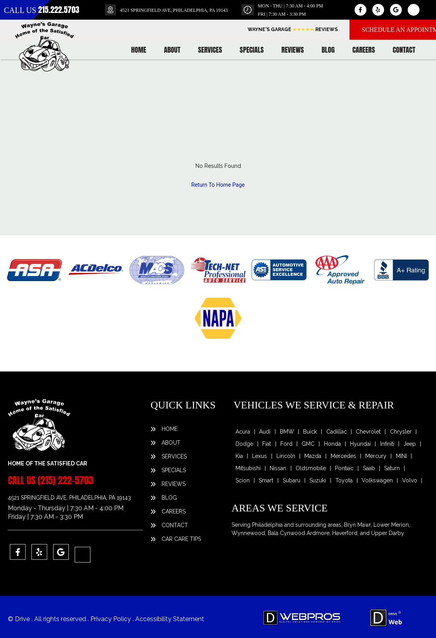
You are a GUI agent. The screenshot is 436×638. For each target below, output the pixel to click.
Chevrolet (368, 431)
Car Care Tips (181, 539)
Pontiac (344, 468)
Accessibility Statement (169, 619)
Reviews (292, 49)
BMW (287, 431)
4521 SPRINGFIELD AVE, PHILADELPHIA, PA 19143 (174, 10)
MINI (401, 456)
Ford (286, 444)
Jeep (409, 444)
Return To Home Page (218, 185)
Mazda (312, 456)
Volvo (409, 480)
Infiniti (387, 444)
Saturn (392, 468)
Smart (266, 480)
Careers (363, 49)
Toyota (344, 480)
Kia (239, 456)
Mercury (375, 456)
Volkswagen (377, 480)
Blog (328, 49)
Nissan (278, 468)
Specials (252, 49)
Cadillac (336, 431)
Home (138, 49)
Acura (242, 431)
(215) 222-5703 (66, 480)
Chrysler (401, 431)
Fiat (266, 444)
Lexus (259, 456)
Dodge (244, 444)
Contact (404, 49)
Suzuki (317, 480)
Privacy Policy (111, 619)
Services (210, 49)
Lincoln (285, 456)
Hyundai (360, 444)
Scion (242, 480)
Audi (264, 431)
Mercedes (343, 456)
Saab (369, 468)
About (172, 49)
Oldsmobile (311, 468)
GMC (308, 444)
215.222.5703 (58, 10)
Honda (332, 444)
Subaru (291, 480)
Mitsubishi (248, 468)
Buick (310, 431)
